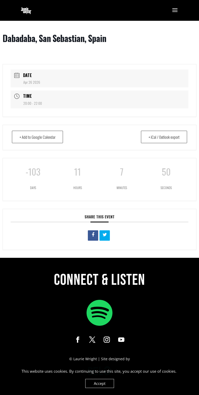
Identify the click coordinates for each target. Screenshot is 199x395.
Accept (99, 383)
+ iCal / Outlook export (164, 137)
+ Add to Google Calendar (37, 137)
